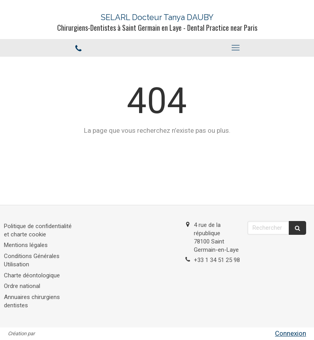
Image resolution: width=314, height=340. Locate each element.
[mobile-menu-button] (235, 48)
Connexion (290, 333)
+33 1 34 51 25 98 (217, 260)
